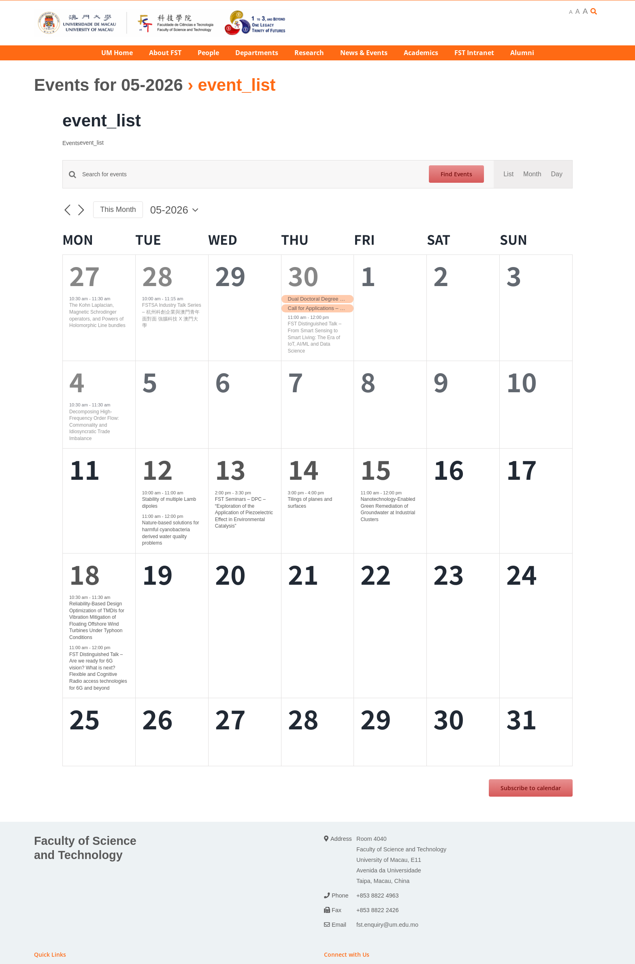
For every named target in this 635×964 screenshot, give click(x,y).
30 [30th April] (303, 274)
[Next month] (81, 210)
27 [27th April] (84, 274)
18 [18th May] (84, 573)
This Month (118, 209)
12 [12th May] (157, 468)
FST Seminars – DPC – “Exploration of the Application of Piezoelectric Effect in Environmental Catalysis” (244, 512)
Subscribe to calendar (531, 787)
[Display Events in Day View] (557, 174)
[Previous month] (67, 210)
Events (71, 143)
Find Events (456, 174)
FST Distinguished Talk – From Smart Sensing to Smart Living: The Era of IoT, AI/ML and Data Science (314, 337)
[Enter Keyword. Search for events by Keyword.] (250, 174)
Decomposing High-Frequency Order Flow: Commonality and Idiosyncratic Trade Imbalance (94, 425)
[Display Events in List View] (508, 174)
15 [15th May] (375, 468)
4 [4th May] (77, 381)
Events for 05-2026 (108, 84)
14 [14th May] (303, 468)
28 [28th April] (157, 274)
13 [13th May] (230, 468)
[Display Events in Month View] (532, 174)
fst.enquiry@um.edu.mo (387, 924)
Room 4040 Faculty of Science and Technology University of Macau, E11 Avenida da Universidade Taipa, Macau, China (401, 860)
